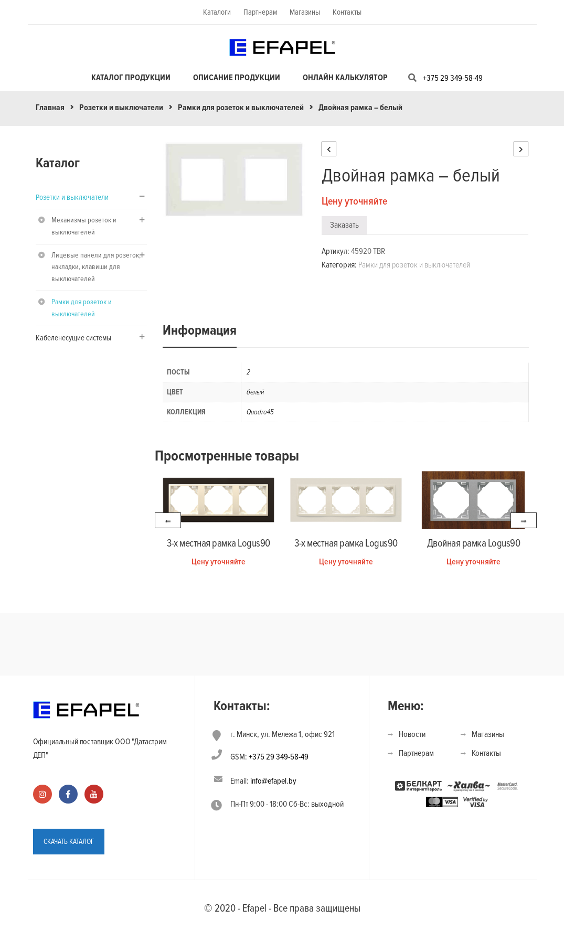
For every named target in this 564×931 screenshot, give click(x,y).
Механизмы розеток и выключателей (83, 226)
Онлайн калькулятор (345, 77)
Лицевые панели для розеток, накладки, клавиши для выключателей (96, 267)
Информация (200, 330)
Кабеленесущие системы (73, 338)
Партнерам (260, 12)
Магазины (305, 12)
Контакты (347, 12)
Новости (412, 734)
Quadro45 (260, 412)
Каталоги (217, 12)
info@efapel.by (273, 781)
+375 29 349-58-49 (453, 78)
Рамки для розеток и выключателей (241, 107)
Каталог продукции (131, 77)
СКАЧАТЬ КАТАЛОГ (69, 841)
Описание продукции (236, 77)
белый (255, 392)
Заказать (344, 225)
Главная (50, 107)
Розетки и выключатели (121, 107)
